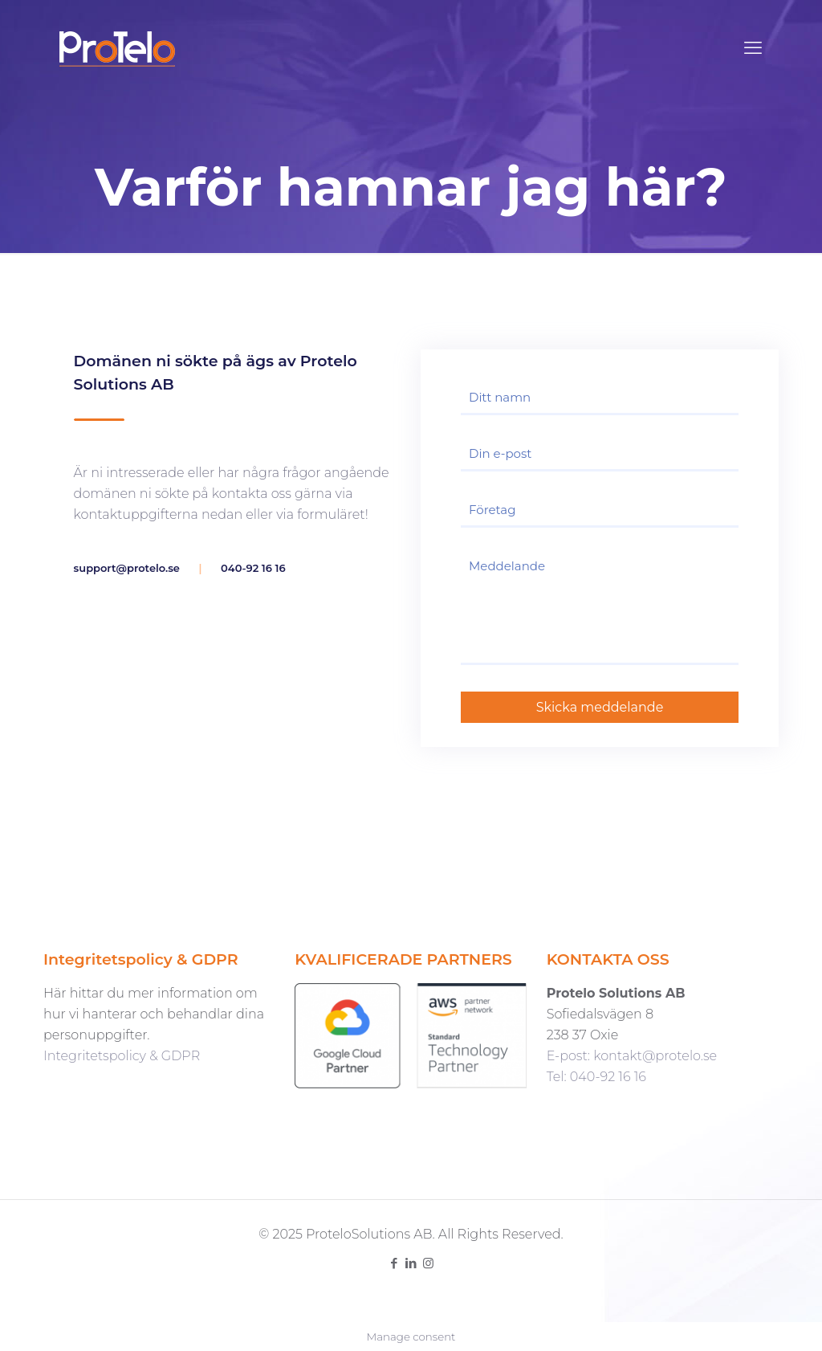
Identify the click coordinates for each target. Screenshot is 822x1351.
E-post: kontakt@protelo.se (632, 1055)
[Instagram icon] (428, 1263)
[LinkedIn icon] (411, 1263)
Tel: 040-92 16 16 (596, 1076)
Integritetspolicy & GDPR (121, 1055)
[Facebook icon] (395, 1263)
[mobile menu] (753, 48)
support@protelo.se (127, 567)
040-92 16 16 (253, 567)
